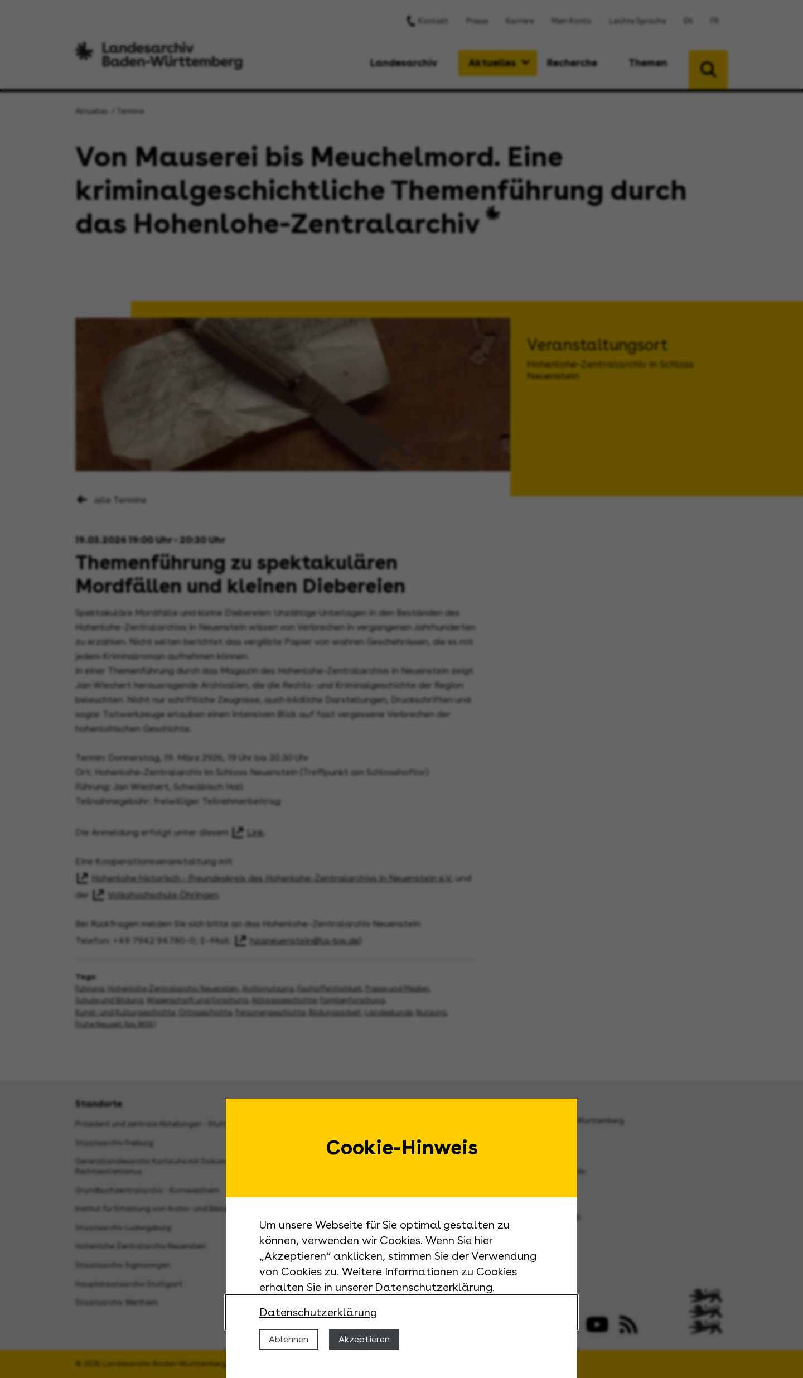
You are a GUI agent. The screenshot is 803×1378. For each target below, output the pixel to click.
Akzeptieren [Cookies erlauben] (364, 1339)
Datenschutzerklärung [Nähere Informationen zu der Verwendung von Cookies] (318, 1312)
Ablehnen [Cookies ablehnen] (288, 1339)
